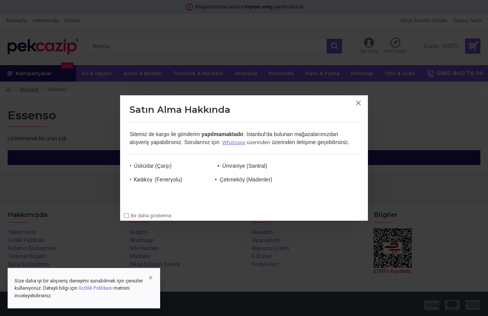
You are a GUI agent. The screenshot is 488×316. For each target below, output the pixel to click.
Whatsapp (234, 142)
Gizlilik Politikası (95, 288)
